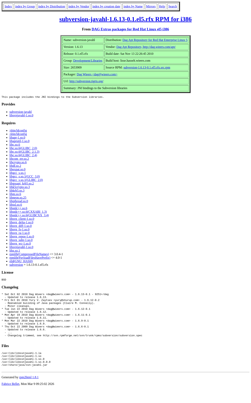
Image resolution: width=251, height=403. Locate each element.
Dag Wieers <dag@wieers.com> (97, 74)
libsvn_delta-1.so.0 (21, 223)
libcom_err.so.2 (19, 159)
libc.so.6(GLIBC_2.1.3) (24, 152)
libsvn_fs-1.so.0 (19, 230)
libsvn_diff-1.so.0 (20, 226)
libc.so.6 (14, 145)
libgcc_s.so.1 (17, 173)
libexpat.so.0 (17, 170)
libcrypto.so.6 (18, 162)
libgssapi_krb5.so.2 (21, 184)
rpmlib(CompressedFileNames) (29, 254)
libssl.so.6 (15, 205)
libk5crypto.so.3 (19, 187)
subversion (16, 265)
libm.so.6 (15, 194)
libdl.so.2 (15, 166)
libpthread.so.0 (18, 201)
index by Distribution (51, 6)
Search (172, 6)
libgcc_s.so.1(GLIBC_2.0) (26, 180)
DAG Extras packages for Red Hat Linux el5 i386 (130, 29)
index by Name (133, 6)
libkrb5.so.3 (16, 191)
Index (8, 6)
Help (162, 6)
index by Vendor (78, 6)
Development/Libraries (87, 60)
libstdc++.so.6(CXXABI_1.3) (28, 212)
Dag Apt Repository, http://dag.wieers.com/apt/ (146, 46)
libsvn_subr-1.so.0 (21, 240)
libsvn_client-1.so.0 (21, 219)
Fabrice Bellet (10, 398)
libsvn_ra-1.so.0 (19, 233)
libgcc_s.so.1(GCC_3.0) (24, 177)
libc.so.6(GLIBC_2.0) (23, 148)
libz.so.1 (14, 251)
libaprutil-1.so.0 (19, 141)
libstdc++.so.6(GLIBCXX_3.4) (29, 215)
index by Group (25, 6)
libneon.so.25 (17, 198)
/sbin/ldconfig (18, 131)
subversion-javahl (20, 112)
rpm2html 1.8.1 (29, 391)
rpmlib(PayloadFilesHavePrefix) (29, 258)
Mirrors (151, 6)
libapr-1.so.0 (17, 138)
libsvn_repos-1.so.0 (21, 237)
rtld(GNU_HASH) (21, 261)
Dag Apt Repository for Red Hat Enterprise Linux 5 (155, 40)
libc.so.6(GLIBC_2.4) (23, 155)
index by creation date (106, 6)
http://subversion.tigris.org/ (86, 81)
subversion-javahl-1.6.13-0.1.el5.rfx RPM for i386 (125, 19)
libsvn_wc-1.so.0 (20, 244)
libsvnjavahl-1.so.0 (21, 116)
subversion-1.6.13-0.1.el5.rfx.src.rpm (146, 67)
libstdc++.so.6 (18, 208)
